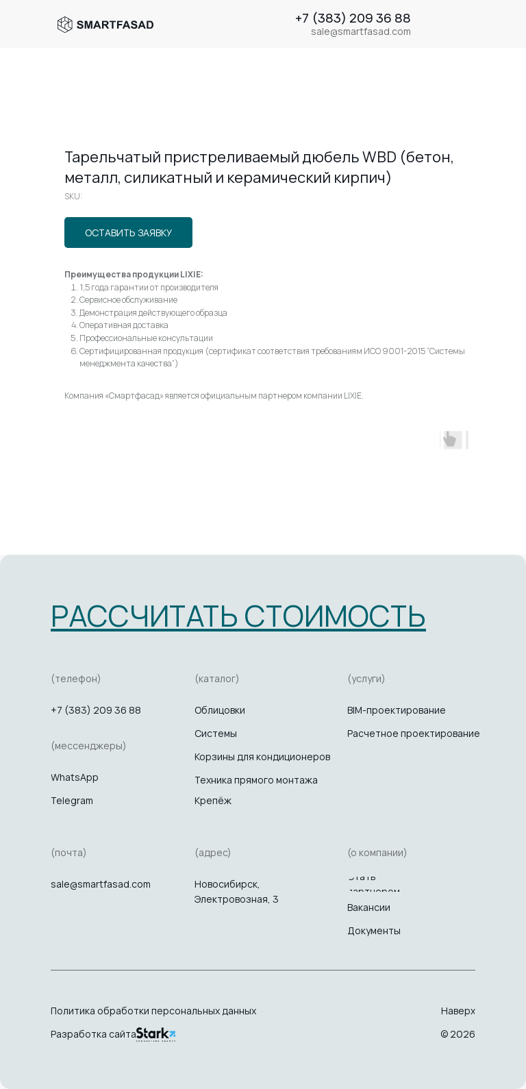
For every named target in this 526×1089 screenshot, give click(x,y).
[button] (238, 615)
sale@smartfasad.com (101, 883)
